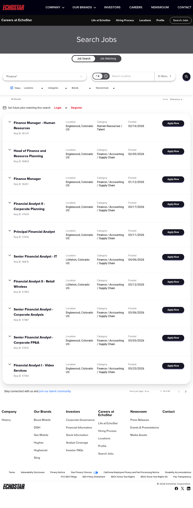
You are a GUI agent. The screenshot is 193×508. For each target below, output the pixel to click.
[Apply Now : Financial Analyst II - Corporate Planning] (173, 204)
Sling (37, 458)
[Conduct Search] (186, 77)
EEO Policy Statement (87, 478)
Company (53, 7)
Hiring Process (125, 20)
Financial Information (78, 427)
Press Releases (139, 420)
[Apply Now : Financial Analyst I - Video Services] (173, 366)
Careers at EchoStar (16, 20)
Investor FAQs (74, 450)
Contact (184, 7)
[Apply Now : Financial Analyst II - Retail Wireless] (173, 282)
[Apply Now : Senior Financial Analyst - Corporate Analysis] (173, 310)
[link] (96, 128)
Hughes (38, 443)
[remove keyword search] (81, 77)
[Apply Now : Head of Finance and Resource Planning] (173, 151)
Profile (160, 20)
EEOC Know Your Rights (118, 478)
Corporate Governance (79, 420)
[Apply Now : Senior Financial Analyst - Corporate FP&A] (173, 338)
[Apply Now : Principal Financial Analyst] (173, 232)
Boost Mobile (41, 420)
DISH (37, 427)
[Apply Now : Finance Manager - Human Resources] (173, 123)
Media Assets (138, 435)
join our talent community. (55, 391)
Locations (145, 20)
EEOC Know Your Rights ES (151, 478)
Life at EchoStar (101, 20)
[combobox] (42, 77)
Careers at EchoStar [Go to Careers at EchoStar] (106, 413)
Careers (135, 7)
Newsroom (160, 7)
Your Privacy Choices (108, 473)
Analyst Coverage (76, 443)
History (6, 420)
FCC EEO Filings (60, 478)
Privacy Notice (83, 473)
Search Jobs (180, 20)
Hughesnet (40, 450)
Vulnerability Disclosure (56, 473)
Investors (112, 7)
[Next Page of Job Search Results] (185, 391)
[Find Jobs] (186, 77)
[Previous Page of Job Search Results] (179, 391)
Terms (35, 473)
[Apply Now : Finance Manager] (173, 179)
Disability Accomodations (33, 478)
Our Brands (82, 7)
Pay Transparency (181, 478)
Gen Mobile (41, 435)
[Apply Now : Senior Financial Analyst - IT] (173, 257)
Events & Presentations (143, 427)
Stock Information (76, 435)
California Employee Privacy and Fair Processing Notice (161, 473)
